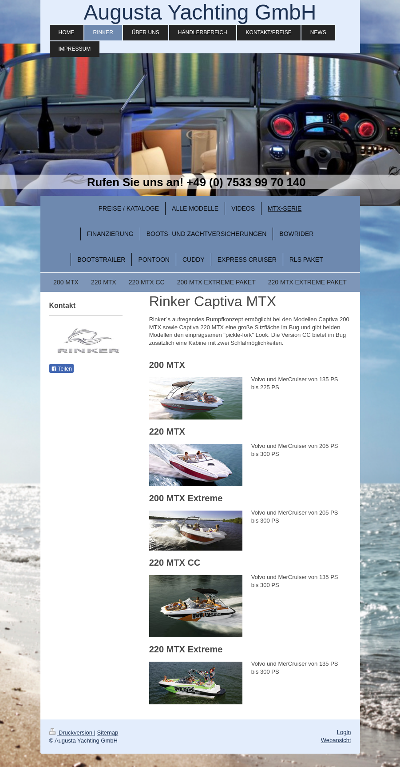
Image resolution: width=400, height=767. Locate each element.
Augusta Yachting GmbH (200, 12)
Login (344, 732)
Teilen (61, 369)
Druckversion (71, 732)
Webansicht (336, 740)
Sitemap (108, 732)
